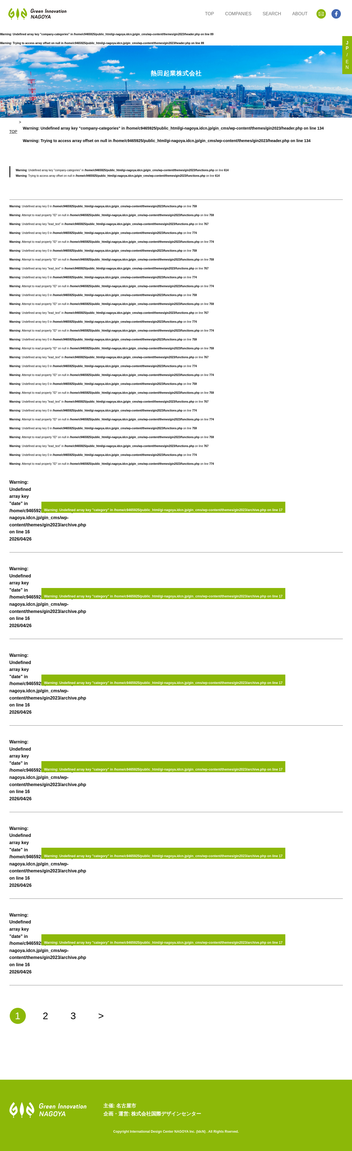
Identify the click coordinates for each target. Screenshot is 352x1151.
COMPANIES (238, 13)
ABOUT (300, 13)
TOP (209, 13)
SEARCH (272, 13)
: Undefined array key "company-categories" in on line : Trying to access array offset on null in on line (173, 134)
